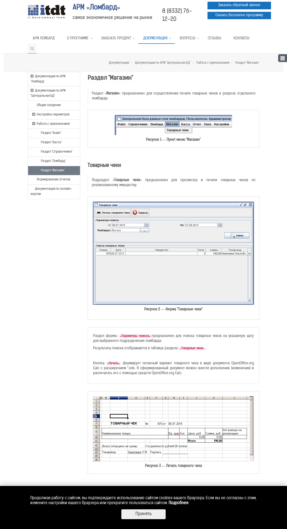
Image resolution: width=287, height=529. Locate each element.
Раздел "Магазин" (247, 62)
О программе (78, 38)
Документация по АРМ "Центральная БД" (162, 62)
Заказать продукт (116, 38)
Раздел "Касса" (49, 142)
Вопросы (187, 38)
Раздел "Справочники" (54, 151)
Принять (143, 514)
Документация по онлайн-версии (51, 191)
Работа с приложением (212, 62)
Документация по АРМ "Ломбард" (48, 78)
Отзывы (214, 38)
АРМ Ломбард (44, 38)
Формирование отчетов (51, 179)
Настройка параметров (51, 114)
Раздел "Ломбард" (51, 161)
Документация (155, 38)
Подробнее (179, 503)
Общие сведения (46, 105)
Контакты (242, 38)
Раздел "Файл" (48, 133)
